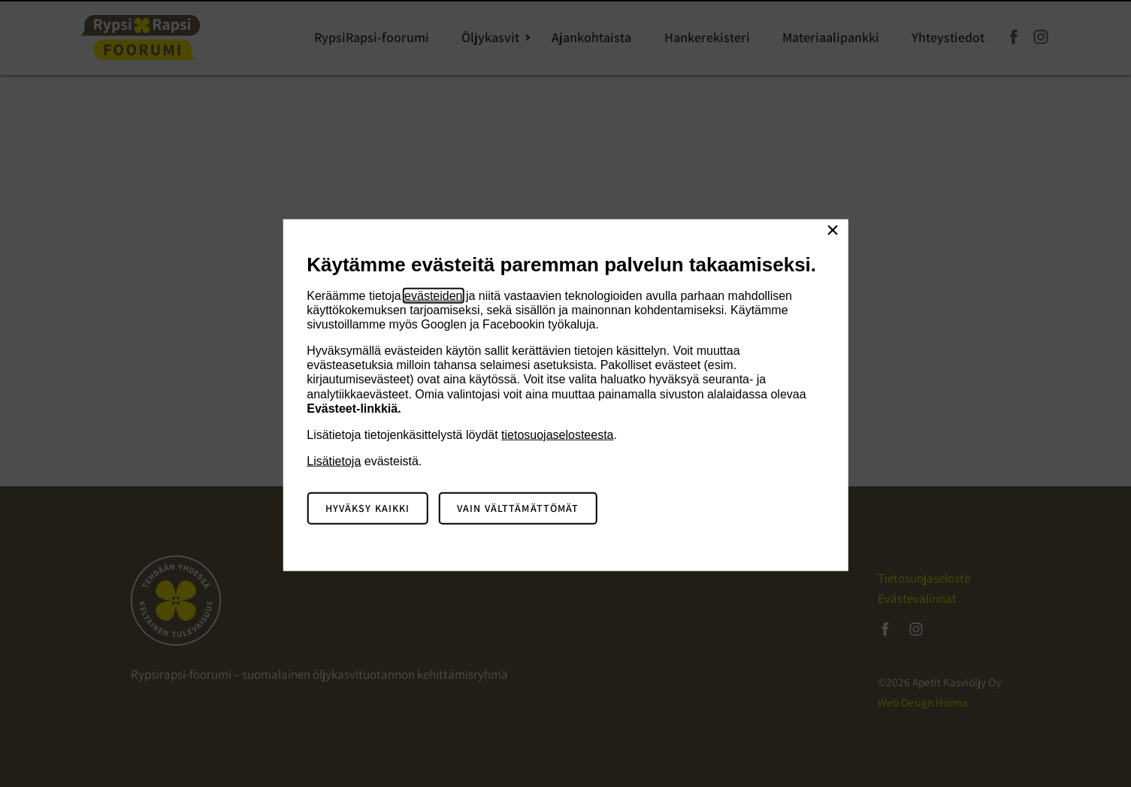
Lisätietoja (334, 461)
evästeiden (433, 295)
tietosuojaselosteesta (557, 434)
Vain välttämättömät (518, 508)
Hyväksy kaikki (367, 508)
